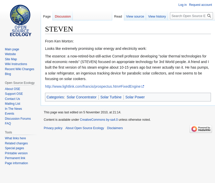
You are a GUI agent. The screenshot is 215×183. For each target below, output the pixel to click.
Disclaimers (115, 128)
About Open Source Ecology (84, 128)
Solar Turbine (111, 97)
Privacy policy (53, 128)
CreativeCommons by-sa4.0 (99, 119)
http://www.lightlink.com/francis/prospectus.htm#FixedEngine (93, 86)
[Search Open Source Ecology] (191, 15)
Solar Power (135, 97)
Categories (55, 97)
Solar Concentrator (82, 97)
